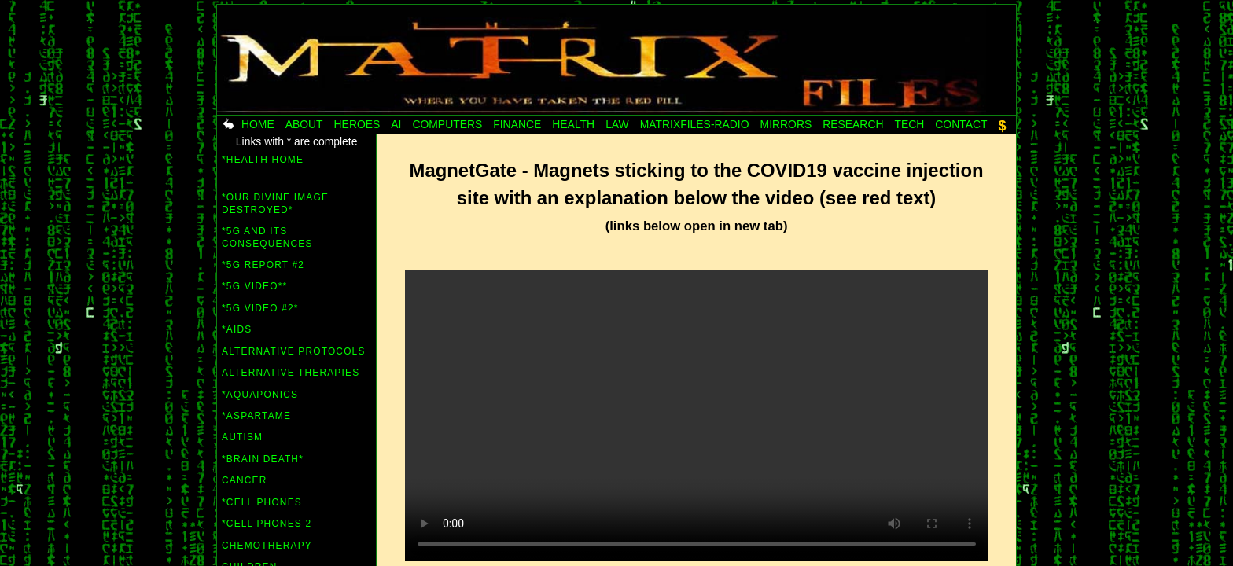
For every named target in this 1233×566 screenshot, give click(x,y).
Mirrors (786, 124)
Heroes (357, 124)
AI (396, 124)
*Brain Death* (263, 459)
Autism (242, 437)
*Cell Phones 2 (266, 523)
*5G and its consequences (267, 237)
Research (853, 124)
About (304, 124)
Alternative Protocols (294, 351)
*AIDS (237, 329)
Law (617, 124)
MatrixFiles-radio (694, 124)
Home (257, 124)
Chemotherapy (267, 545)
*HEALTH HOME (263, 159)
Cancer (244, 480)
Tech (909, 124)
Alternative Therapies (290, 372)
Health (573, 124)
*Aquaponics (260, 394)
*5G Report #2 (263, 264)
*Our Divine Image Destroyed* (275, 203)
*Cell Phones (262, 502)
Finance (517, 124)
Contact (961, 124)
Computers (447, 124)
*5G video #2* (260, 308)
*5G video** (254, 286)
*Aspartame (256, 415)
